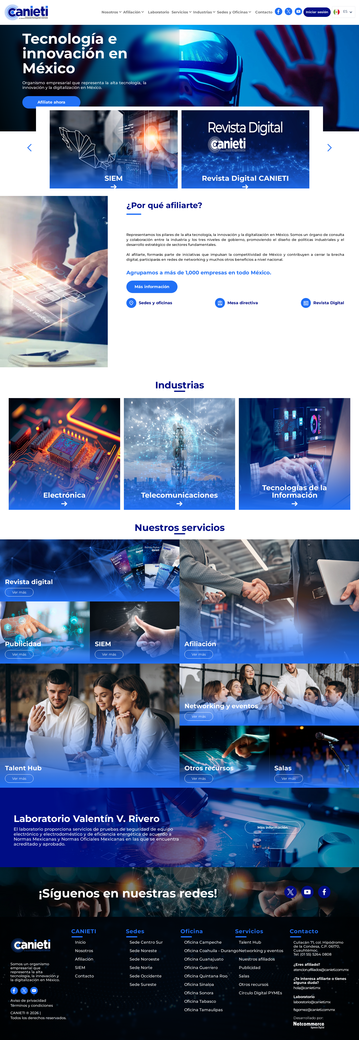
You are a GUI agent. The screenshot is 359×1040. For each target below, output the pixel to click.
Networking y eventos (261, 951)
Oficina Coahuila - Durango (211, 951)
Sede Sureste (143, 985)
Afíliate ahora (51, 102)
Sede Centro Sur (146, 942)
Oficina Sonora (199, 993)
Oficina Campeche (203, 942)
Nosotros (84, 951)
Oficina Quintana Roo (205, 976)
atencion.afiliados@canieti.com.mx (321, 970)
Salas (244, 976)
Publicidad (249, 968)
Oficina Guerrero (201, 968)
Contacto (263, 12)
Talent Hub (250, 942)
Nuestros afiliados (257, 959)
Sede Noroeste (144, 959)
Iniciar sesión (317, 12)
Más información (152, 286)
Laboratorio (158, 12)
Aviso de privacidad (28, 1000)
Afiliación (84, 959)
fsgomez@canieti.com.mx (314, 1010)
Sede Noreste (143, 951)
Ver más (19, 592)
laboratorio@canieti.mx (311, 1002)
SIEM (80, 968)
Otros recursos (253, 985)
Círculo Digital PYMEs (260, 993)
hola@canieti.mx (306, 988)
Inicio (80, 942)
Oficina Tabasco (200, 1001)
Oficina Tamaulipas (203, 1010)
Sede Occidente (146, 976)
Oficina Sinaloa (199, 985)
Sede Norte (141, 968)
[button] (112, 12)
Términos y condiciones (31, 1005)
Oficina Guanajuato (203, 959)
